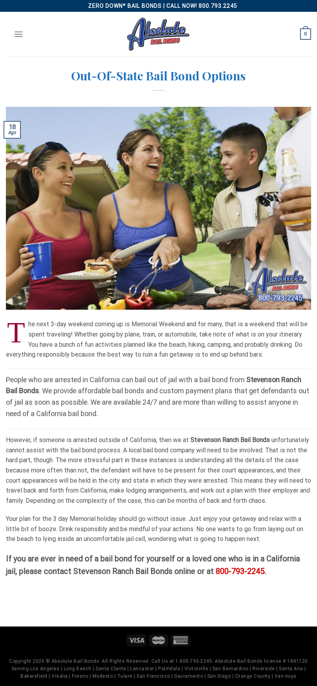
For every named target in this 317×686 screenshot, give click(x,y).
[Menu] (18, 34)
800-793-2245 (240, 571)
